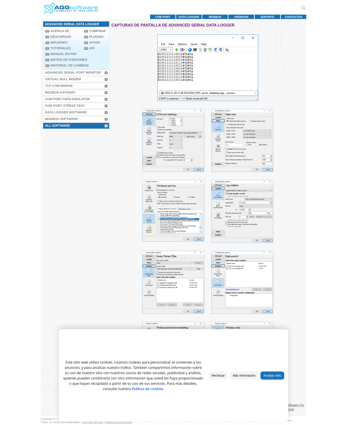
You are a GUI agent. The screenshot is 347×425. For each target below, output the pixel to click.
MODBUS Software (61, 119)
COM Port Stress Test (65, 105)
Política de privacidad (118, 422)
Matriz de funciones (66, 59)
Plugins (96, 36)
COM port (162, 17)
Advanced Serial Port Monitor (73, 72)
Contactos (293, 17)
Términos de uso (91, 422)
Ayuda (94, 42)
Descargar (60, 36)
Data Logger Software (66, 112)
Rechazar (218, 375)
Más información (244, 375)
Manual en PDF (63, 54)
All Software (57, 125)
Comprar (97, 31)
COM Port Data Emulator (67, 99)
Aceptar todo (272, 375)
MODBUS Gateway (60, 92)
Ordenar (241, 17)
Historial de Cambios (66, 65)
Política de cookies (148, 388)
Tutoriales (60, 48)
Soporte (267, 17)
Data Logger (189, 17)
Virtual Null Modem (63, 79)
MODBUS (215, 17)
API (91, 48)
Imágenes (58, 42)
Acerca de (59, 31)
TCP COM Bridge (59, 86)
